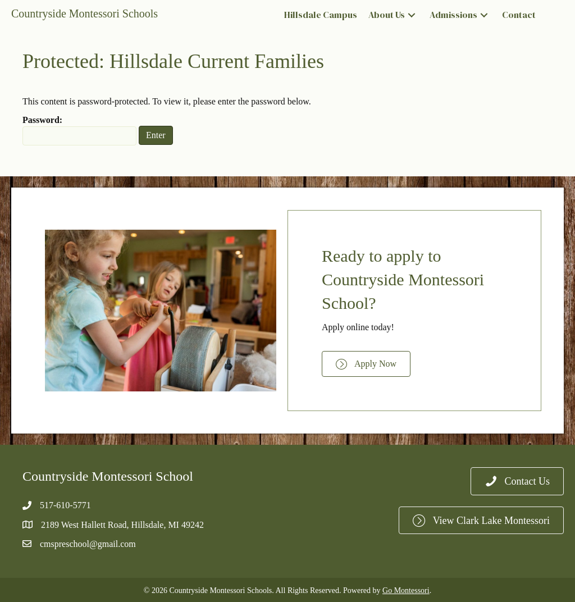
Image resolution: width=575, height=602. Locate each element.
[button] (411, 15)
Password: (79, 130)
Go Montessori (406, 590)
